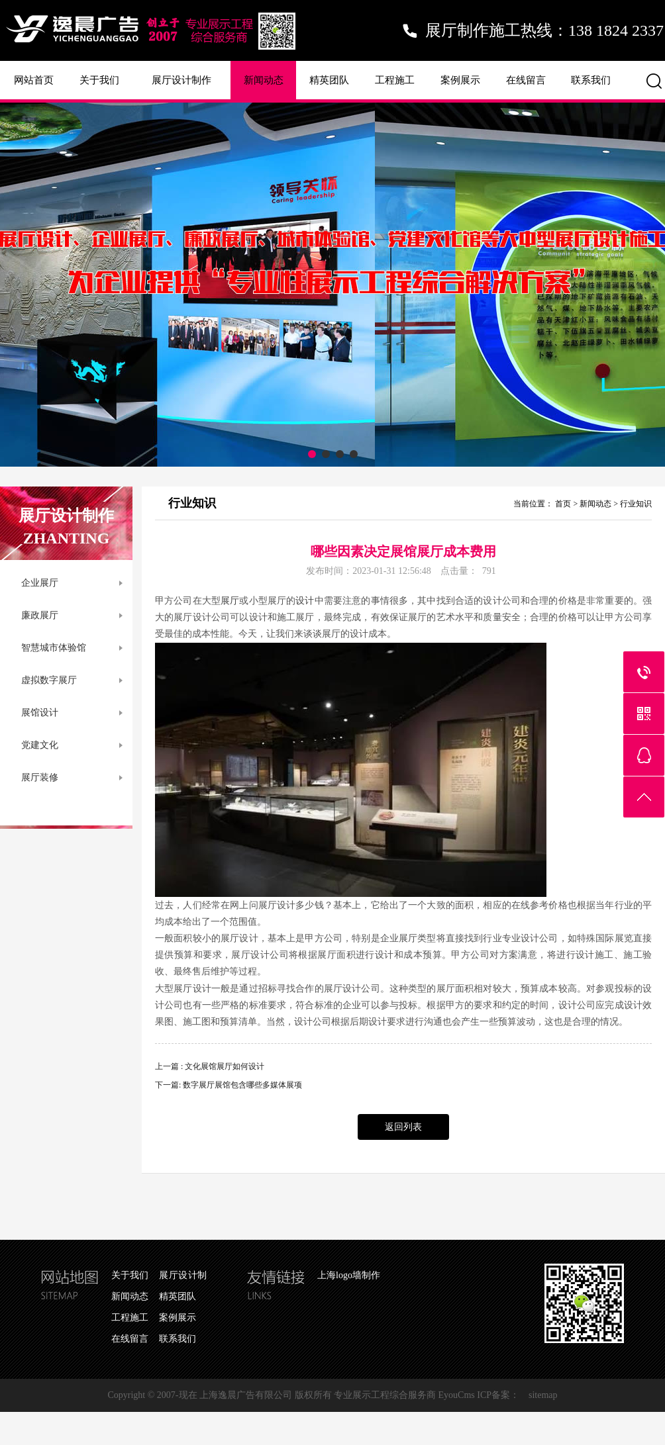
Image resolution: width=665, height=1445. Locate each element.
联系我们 (591, 80)
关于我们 (99, 80)
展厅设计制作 (181, 80)
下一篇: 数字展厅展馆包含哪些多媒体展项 (228, 1085)
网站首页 (34, 80)
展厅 (230, 601)
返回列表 (403, 1127)
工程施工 (395, 80)
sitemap (543, 1395)
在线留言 (526, 80)
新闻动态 (263, 80)
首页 (563, 503)
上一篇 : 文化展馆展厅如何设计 (209, 1066)
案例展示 (460, 80)
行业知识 (636, 503)
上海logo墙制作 (348, 1275)
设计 (304, 601)
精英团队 (329, 80)
